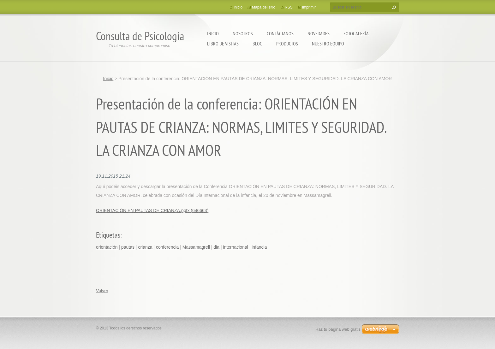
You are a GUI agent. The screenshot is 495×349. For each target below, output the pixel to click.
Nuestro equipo (328, 43)
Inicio (213, 33)
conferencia (167, 247)
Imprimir (309, 7)
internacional (235, 247)
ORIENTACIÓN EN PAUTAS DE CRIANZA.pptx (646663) (152, 210)
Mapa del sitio (263, 7)
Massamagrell (196, 247)
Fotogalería (356, 33)
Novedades (318, 33)
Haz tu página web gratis (338, 329)
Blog (257, 43)
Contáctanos (280, 33)
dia (216, 247)
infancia (259, 247)
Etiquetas (108, 235)
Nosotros (243, 33)
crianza (145, 247)
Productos (287, 43)
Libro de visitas (223, 43)
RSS (289, 7)
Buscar (393, 7)
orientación (107, 247)
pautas (127, 247)
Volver (102, 290)
